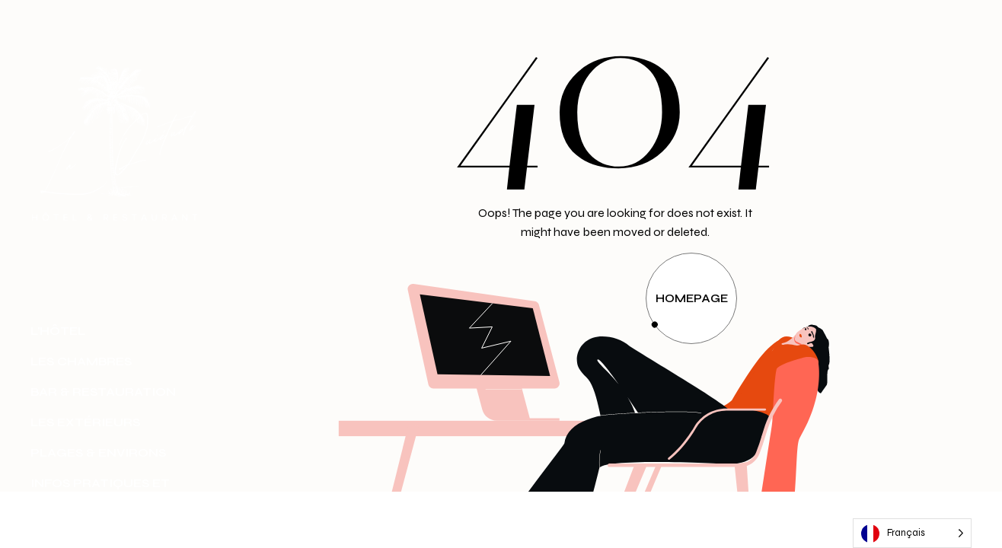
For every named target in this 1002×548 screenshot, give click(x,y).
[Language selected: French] (912, 533)
